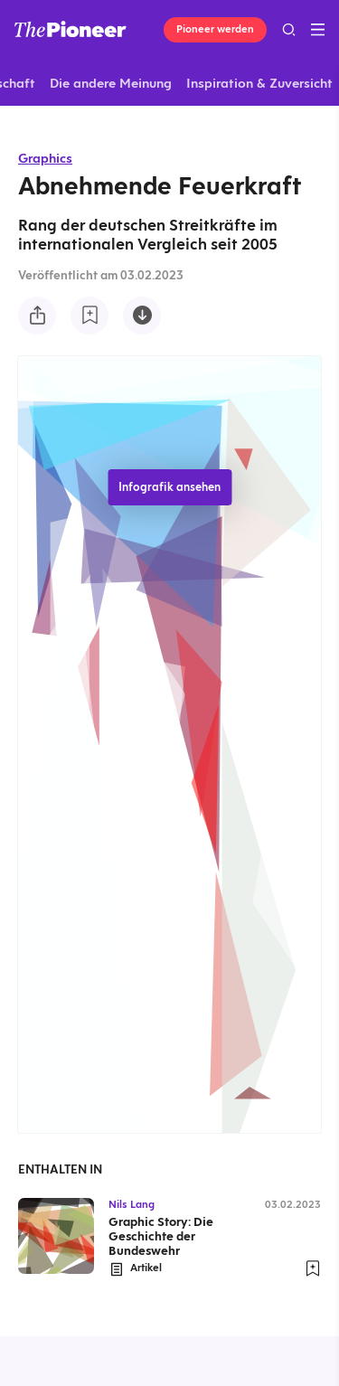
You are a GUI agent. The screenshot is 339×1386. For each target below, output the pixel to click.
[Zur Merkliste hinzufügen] (89, 316)
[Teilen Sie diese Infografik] (37, 316)
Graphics (45, 158)
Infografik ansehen (169, 487)
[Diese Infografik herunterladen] (142, 316)
